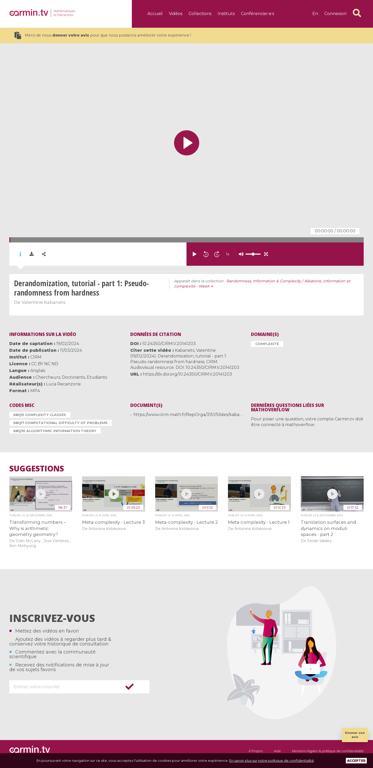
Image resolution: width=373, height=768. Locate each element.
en (315, 13)
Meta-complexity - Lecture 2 (186, 522)
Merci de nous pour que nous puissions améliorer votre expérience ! (103, 35)
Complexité (267, 344)
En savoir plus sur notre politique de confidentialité (271, 760)
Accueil (155, 13)
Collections (200, 13)
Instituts (226, 13)
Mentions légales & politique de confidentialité (328, 751)
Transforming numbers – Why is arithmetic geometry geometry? (37, 528)
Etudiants (97, 377)
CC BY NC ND (44, 363)
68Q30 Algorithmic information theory (54, 431)
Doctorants (73, 377)
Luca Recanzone (63, 384)
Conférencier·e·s (257, 13)
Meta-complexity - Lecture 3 (113, 522)
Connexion (335, 13)
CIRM (35, 357)
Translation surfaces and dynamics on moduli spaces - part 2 (328, 528)
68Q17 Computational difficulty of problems (60, 423)
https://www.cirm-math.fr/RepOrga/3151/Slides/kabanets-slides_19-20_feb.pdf (212, 414)
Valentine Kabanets (43, 302)
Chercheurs (47, 377)
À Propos (256, 751)
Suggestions (36, 468)
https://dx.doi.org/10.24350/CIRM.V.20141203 (187, 374)
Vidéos (175, 13)
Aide (277, 751)
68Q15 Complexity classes (39, 415)
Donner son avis (355, 734)
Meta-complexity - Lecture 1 (259, 522)
